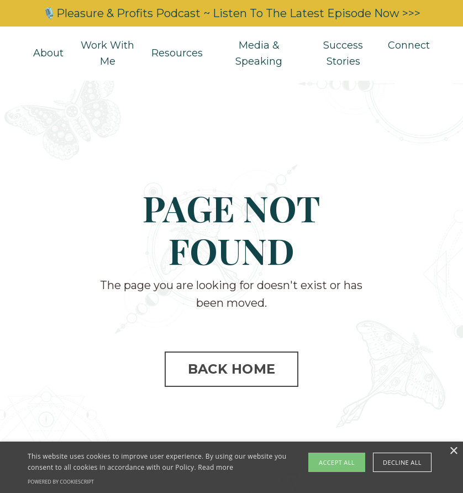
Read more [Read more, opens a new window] (215, 467)
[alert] (231, 467)
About (48, 53)
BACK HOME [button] (231, 369)
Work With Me (107, 53)
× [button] (453, 451)
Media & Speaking (258, 53)
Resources (177, 53)
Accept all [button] (337, 462)
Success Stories (343, 53)
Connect (409, 45)
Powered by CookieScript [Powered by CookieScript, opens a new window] (61, 481)
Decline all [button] (402, 462)
